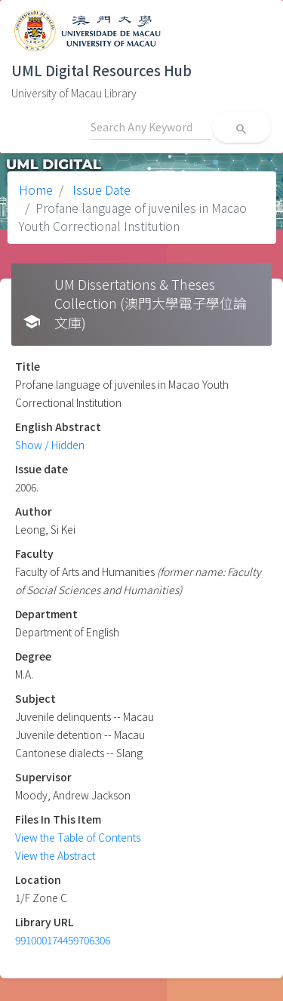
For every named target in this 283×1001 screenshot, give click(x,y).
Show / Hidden (50, 444)
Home (36, 189)
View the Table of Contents (77, 837)
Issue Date (100, 189)
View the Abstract (55, 855)
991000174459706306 (62, 939)
